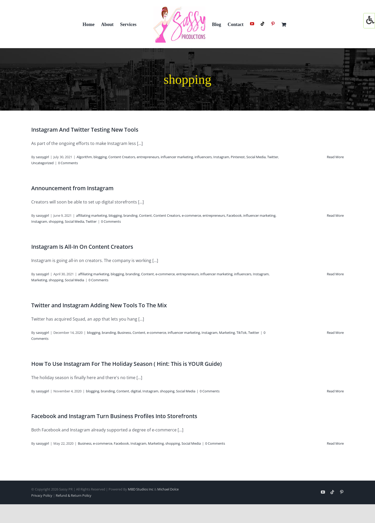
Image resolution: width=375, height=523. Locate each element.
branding (130, 215)
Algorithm (84, 157)
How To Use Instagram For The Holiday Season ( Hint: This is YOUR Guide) (126, 363)
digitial (136, 391)
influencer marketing (177, 157)
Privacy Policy (41, 495)
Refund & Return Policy (73, 495)
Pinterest (238, 157)
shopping (56, 221)
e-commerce (191, 215)
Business (124, 332)
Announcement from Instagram (72, 188)
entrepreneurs (148, 157)
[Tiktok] (262, 24)
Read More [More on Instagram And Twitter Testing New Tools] (335, 157)
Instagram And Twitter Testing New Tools (84, 129)
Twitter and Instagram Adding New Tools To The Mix (99, 305)
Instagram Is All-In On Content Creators (82, 246)
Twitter (272, 157)
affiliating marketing (91, 215)
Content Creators (121, 157)
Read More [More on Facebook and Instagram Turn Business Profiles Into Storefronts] (335, 443)
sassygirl (42, 157)
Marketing (39, 280)
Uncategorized (42, 163)
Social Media (256, 157)
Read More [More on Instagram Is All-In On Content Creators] (335, 274)
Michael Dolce (168, 489)
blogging (100, 157)
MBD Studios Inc (140, 489)
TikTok (241, 332)
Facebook (234, 215)
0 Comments (68, 163)
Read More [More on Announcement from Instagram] (335, 215)
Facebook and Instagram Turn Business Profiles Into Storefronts (114, 416)
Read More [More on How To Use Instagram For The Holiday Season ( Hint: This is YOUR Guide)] (335, 391)
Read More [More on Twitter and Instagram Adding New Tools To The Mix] (335, 332)
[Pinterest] (273, 24)
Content (145, 215)
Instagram (221, 157)
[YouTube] (252, 24)
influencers (203, 157)
